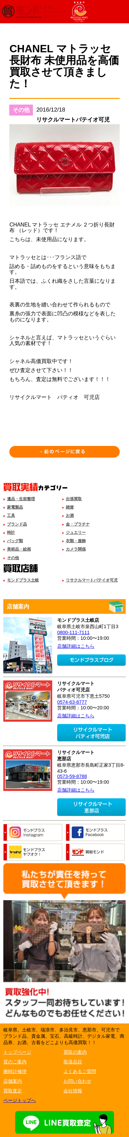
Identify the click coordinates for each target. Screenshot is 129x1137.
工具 (11, 515)
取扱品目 (73, 1061)
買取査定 (12, 1090)
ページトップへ (19, 1100)
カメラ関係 (76, 549)
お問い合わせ (77, 1081)
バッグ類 (15, 541)
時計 (11, 532)
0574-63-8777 (72, 702)
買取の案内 (75, 1052)
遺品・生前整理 (21, 499)
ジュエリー (76, 532)
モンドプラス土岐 (23, 580)
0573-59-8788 (72, 776)
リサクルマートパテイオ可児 (92, 580)
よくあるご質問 (80, 1071)
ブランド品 (17, 524)
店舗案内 (12, 1081)
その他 (13, 558)
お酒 (70, 515)
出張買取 (74, 499)
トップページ (17, 1052)
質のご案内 (15, 1061)
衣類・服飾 (76, 541)
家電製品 (15, 507)
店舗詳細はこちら (75, 646)
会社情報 (73, 1090)
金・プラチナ (78, 524)
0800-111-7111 (73, 632)
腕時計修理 (15, 1071)
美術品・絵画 (19, 549)
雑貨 (70, 507)
